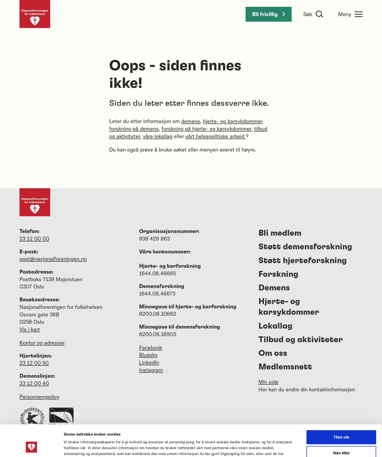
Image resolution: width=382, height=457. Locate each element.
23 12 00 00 (34, 238)
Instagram (151, 370)
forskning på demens (134, 128)
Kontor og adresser (42, 342)
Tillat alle (341, 409)
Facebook (150, 347)
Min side (268, 381)
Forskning (278, 274)
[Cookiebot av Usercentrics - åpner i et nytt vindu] (31, 447)
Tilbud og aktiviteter (300, 340)
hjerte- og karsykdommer (232, 121)
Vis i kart (29, 329)
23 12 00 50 (34, 362)
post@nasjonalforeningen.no (53, 258)
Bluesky (148, 354)
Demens (274, 288)
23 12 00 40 (34, 383)
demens (190, 121)
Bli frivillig (268, 14)
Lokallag (275, 326)
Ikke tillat (341, 425)
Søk (307, 14)
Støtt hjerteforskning (302, 261)
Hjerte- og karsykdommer (288, 306)
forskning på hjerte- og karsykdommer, (207, 128)
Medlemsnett (285, 367)
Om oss (272, 353)
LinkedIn (149, 362)
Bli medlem (279, 233)
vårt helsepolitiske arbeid (215, 136)
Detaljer (260, 447)
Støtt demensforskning (305, 247)
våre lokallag (157, 136)
